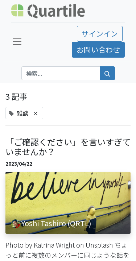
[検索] (107, 73)
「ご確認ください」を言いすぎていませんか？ (68, 147)
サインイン (100, 33)
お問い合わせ (98, 49)
